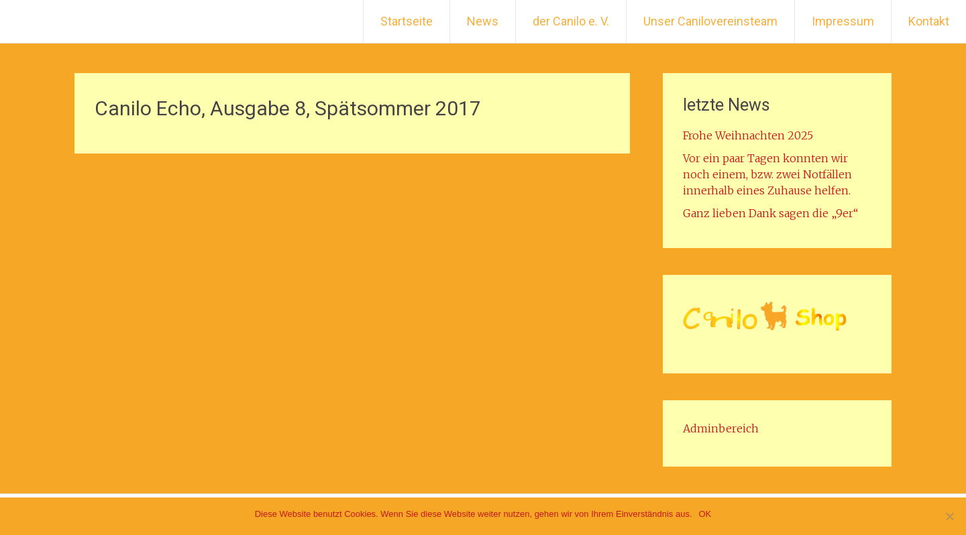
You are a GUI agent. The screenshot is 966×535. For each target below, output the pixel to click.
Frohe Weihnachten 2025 (748, 135)
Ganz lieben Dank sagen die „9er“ (770, 213)
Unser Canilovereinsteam (710, 21)
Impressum (843, 21)
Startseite (406, 21)
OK (705, 514)
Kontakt (928, 21)
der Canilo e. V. (571, 21)
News (482, 21)
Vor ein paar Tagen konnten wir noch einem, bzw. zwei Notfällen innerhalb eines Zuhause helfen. (767, 174)
